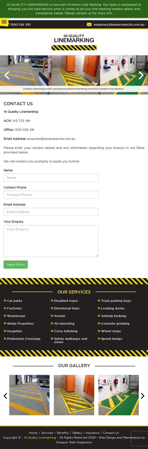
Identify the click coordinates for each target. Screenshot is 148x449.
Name (8, 170)
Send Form (16, 264)
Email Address (14, 204)
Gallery (77, 432)
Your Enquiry (13, 221)
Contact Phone (15, 187)
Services (47, 432)
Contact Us (111, 432)
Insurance (92, 432)
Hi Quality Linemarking (40, 437)
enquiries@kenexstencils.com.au (119, 24)
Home (33, 432)
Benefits (63, 432)
